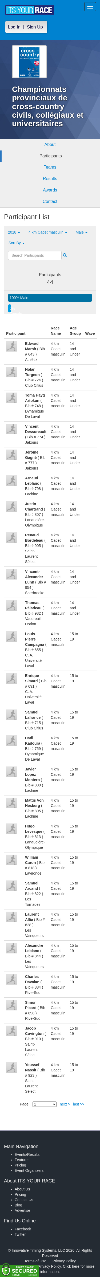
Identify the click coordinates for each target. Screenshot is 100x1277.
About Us (22, 1189)
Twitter (20, 1234)
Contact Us (24, 1200)
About (50, 144)
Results (50, 178)
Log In (14, 27)
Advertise (22, 1210)
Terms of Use (35, 1261)
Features (22, 1160)
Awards (50, 190)
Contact (50, 201)
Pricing (20, 1165)
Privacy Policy (64, 1261)
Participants (50, 156)
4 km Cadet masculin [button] (48, 232)
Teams (50, 167)
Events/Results (27, 1154)
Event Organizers (29, 1170)
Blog (18, 1205)
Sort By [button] (17, 243)
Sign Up (35, 27)
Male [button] (81, 232)
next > (65, 1104)
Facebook (23, 1229)
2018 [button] (14, 232)
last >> (78, 1104)
